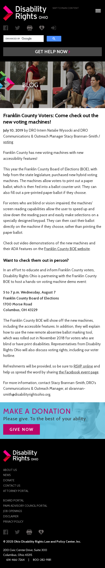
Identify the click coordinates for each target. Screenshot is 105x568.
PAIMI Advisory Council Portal (25, 505)
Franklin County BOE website (67, 249)
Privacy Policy (13, 521)
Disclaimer (10, 516)
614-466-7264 (15, 560)
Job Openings (12, 511)
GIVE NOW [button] (22, 429)
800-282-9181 (42, 560)
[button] (52, 51)
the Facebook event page (78, 372)
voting (8, 142)
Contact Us (11, 485)
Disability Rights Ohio (25, 13)
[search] (23, 38)
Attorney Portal (15, 491)
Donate (8, 480)
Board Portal (13, 500)
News (7, 475)
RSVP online (83, 366)
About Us (10, 470)
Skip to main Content (65, 8)
